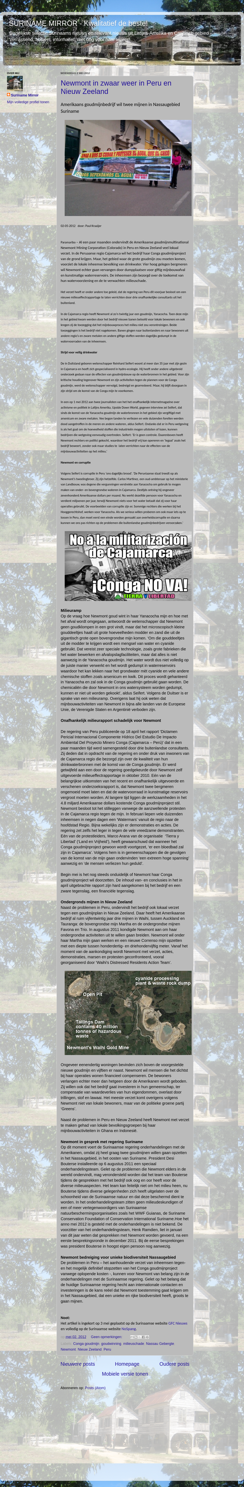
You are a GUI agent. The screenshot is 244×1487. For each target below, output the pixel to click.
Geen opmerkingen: (107, 1337)
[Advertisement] (125, 1435)
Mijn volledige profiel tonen (28, 102)
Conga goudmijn (86, 1344)
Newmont (68, 1349)
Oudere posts (174, 1364)
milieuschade (133, 1344)
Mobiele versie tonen (125, 1374)
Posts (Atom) (95, 1388)
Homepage (127, 1364)
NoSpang (129, 1328)
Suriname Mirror (24, 95)
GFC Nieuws (177, 1323)
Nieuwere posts (78, 1364)
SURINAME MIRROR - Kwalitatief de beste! (78, 23)
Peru (107, 1349)
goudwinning (111, 1344)
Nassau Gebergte (160, 1344)
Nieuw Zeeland (90, 1349)
